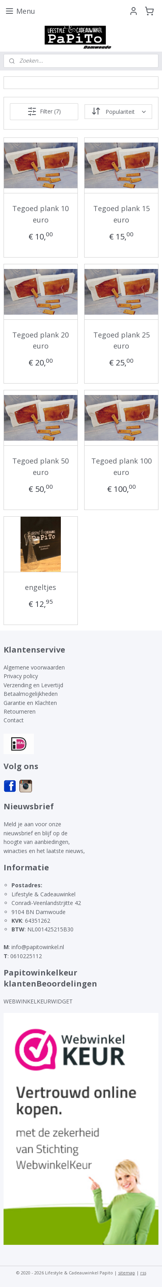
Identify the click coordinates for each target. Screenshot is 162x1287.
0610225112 (26, 956)
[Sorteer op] (118, 112)
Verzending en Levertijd (33, 685)
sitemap (126, 1273)
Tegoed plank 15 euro (121, 213)
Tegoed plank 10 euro (40, 213)
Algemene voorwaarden (34, 667)
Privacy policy (21, 676)
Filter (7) (44, 111)
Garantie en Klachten (30, 703)
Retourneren (20, 711)
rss (143, 1273)
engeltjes (40, 587)
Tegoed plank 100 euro (121, 466)
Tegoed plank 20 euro (40, 340)
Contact (14, 720)
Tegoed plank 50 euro (40, 466)
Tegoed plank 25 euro (121, 340)
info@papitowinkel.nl (37, 947)
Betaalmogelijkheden (31, 693)
